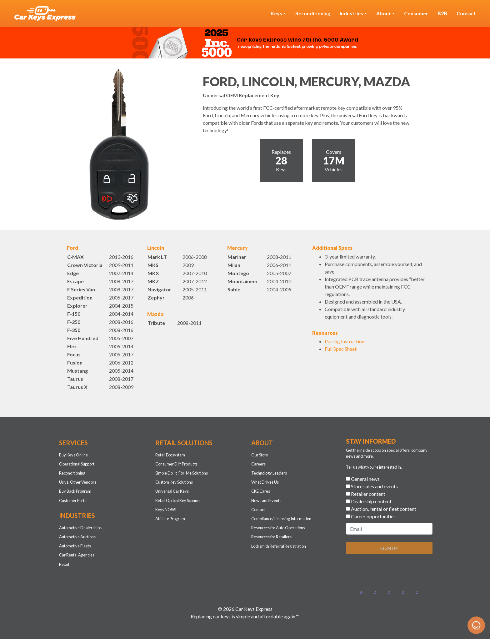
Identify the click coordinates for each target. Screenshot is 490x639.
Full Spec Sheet (341, 349)
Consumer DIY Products (176, 463)
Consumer (416, 13)
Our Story (259, 454)
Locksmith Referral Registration (278, 546)
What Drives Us (265, 482)
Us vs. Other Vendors (77, 482)
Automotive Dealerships (80, 527)
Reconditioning (312, 13)
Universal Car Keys (172, 491)
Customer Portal (73, 500)
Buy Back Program (75, 491)
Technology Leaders (269, 472)
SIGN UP (389, 548)
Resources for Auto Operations (278, 527)
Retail (64, 564)
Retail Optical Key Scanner (178, 500)
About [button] (383, 13)
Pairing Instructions (346, 341)
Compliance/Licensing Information (281, 518)
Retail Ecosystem (170, 454)
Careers (258, 463)
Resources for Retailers (271, 536)
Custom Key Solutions (174, 482)
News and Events (266, 500)
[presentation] (393, 571)
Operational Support (76, 463)
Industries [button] (351, 13)
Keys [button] (276, 13)
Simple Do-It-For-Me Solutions (181, 472)
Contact (466, 13)
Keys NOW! (166, 509)
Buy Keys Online (73, 454)
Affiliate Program (170, 518)
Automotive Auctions (77, 536)
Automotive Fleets (75, 545)
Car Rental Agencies (76, 554)
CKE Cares (260, 491)
